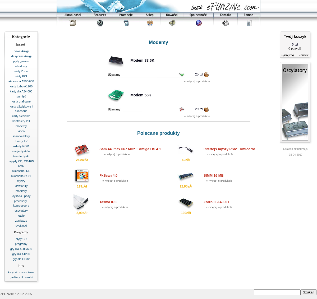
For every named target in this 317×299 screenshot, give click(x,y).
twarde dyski (21, 156)
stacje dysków (21, 151)
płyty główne (21, 61)
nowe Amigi (21, 51)
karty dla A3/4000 (21, 91)
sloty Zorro (21, 71)
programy (21, 244)
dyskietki (21, 225)
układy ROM (21, 146)
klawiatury (21, 186)
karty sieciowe (21, 116)
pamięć (21, 96)
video (21, 131)
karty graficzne (21, 101)
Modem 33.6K (142, 60)
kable (21, 215)
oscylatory (21, 210)
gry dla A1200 (21, 254)
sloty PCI (21, 76)
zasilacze (21, 220)
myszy (21, 180)
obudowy (21, 66)
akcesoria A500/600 (21, 81)
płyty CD (21, 238)
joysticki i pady (21, 196)
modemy (21, 126)
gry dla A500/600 (21, 249)
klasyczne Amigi (21, 56)
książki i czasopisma (21, 272)
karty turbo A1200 (21, 86)
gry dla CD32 (21, 259)
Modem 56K (141, 95)
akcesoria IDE (21, 170)
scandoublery (21, 136)
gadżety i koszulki (21, 277)
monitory (21, 191)
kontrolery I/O (21, 121)
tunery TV (21, 141)
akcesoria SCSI (21, 175)
